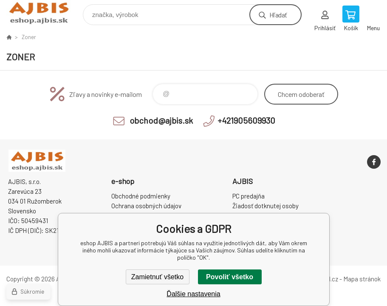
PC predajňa (248, 196)
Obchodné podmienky (140, 196)
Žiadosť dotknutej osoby (265, 206)
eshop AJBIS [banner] (44, 12)
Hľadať (278, 15)
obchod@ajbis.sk (161, 120)
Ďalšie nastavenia (193, 294)
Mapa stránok (362, 279)
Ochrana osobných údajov (146, 206)
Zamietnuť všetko (157, 276)
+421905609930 (246, 120)
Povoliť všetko (229, 276)
